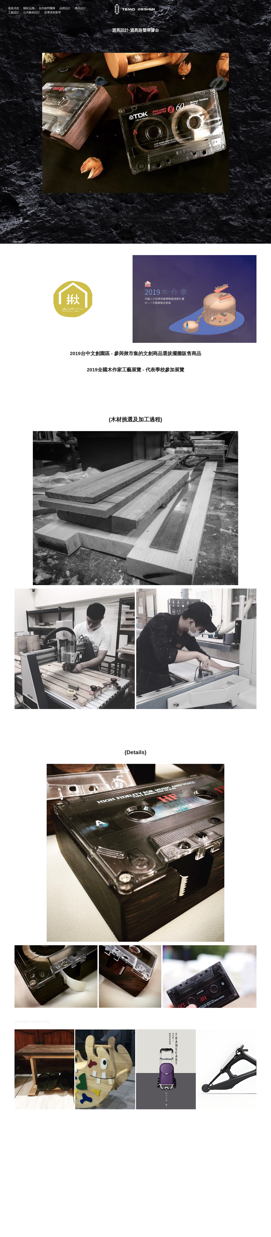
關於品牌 (28, 8)
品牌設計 (65, 8)
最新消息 (13, 8)
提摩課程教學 (52, 12)
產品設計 (80, 8)
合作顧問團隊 (47, 8)
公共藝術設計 (31, 12)
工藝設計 (13, 12)
